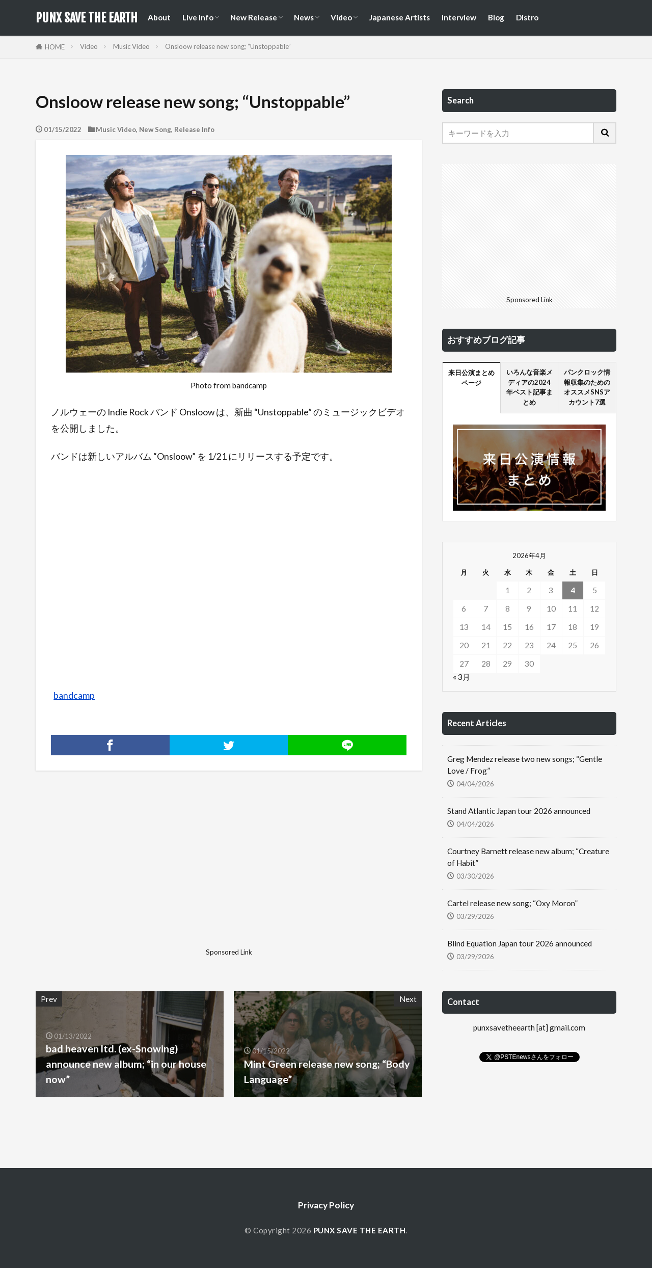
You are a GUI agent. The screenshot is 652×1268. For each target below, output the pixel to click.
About (159, 17)
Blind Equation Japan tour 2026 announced (519, 943)
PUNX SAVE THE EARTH (87, 18)
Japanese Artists (399, 17)
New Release (253, 17)
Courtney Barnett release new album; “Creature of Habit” (528, 857)
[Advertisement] (130, 872)
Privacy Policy (326, 1205)
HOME (55, 47)
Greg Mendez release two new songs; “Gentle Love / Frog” (524, 764)
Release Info (194, 129)
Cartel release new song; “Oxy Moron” (512, 903)
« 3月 (461, 676)
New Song (155, 129)
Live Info (197, 17)
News (304, 17)
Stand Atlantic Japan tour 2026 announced (518, 810)
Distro (527, 17)
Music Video (131, 46)
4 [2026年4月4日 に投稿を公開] (572, 590)
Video (341, 17)
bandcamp (74, 695)
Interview (459, 17)
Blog (496, 17)
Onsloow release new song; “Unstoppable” (228, 46)
